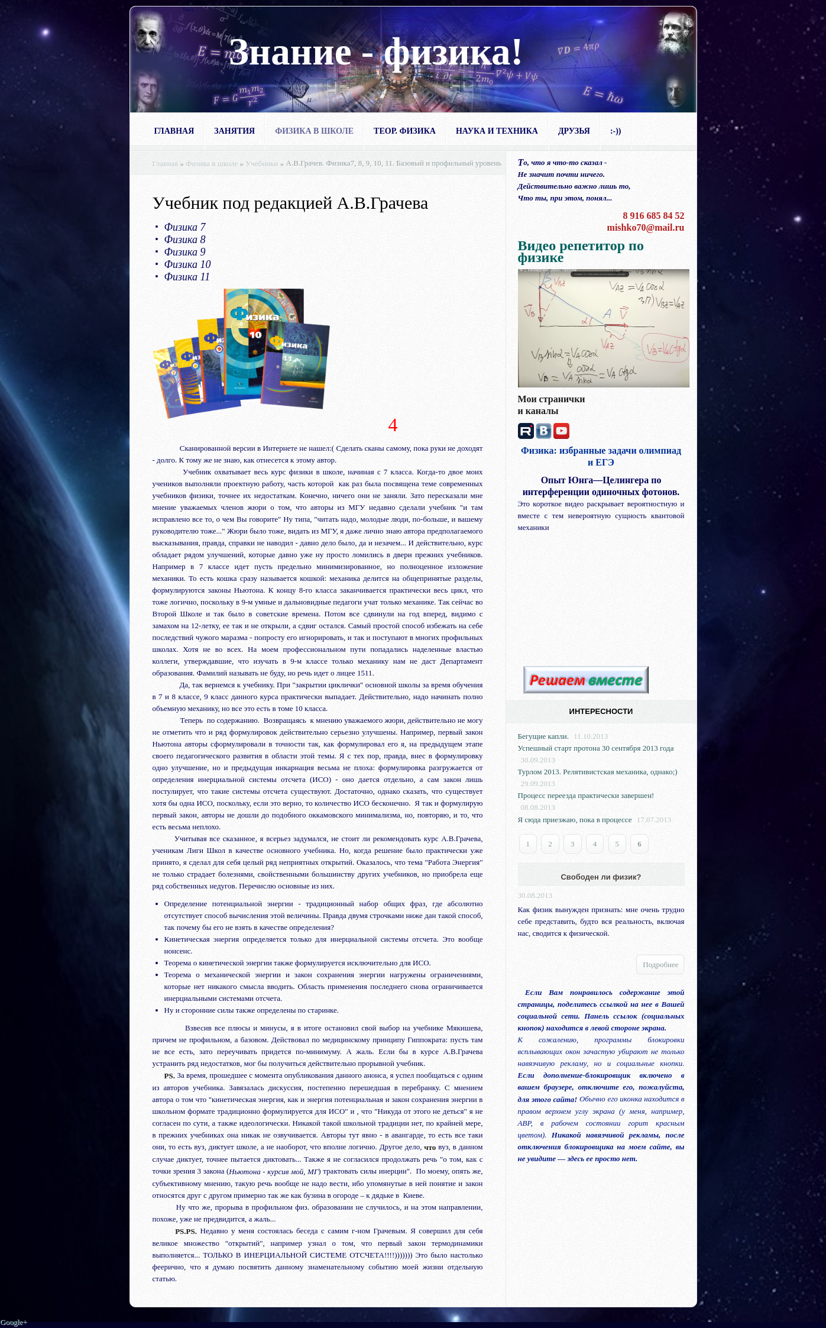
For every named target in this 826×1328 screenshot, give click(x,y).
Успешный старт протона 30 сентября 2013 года (596, 748)
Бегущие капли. (543, 736)
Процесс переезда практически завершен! (586, 795)
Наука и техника (497, 131)
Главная (174, 131)
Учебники (261, 163)
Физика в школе (314, 131)
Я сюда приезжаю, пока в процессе (575, 819)
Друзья (574, 131)
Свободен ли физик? (601, 877)
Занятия (234, 131)
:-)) (615, 131)
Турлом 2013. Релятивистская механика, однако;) (598, 771)
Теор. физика (405, 131)
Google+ (13, 1321)
